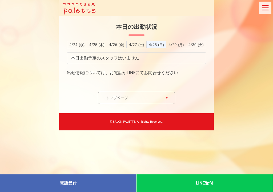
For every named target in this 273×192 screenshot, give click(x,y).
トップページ (117, 98)
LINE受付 (205, 183)
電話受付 (68, 183)
